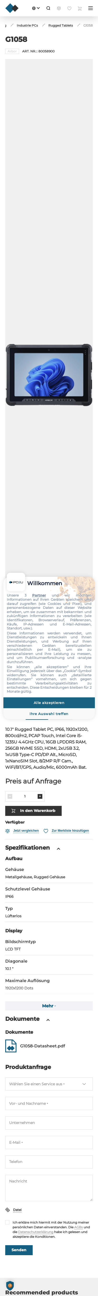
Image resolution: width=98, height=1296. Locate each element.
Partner (39, 595)
